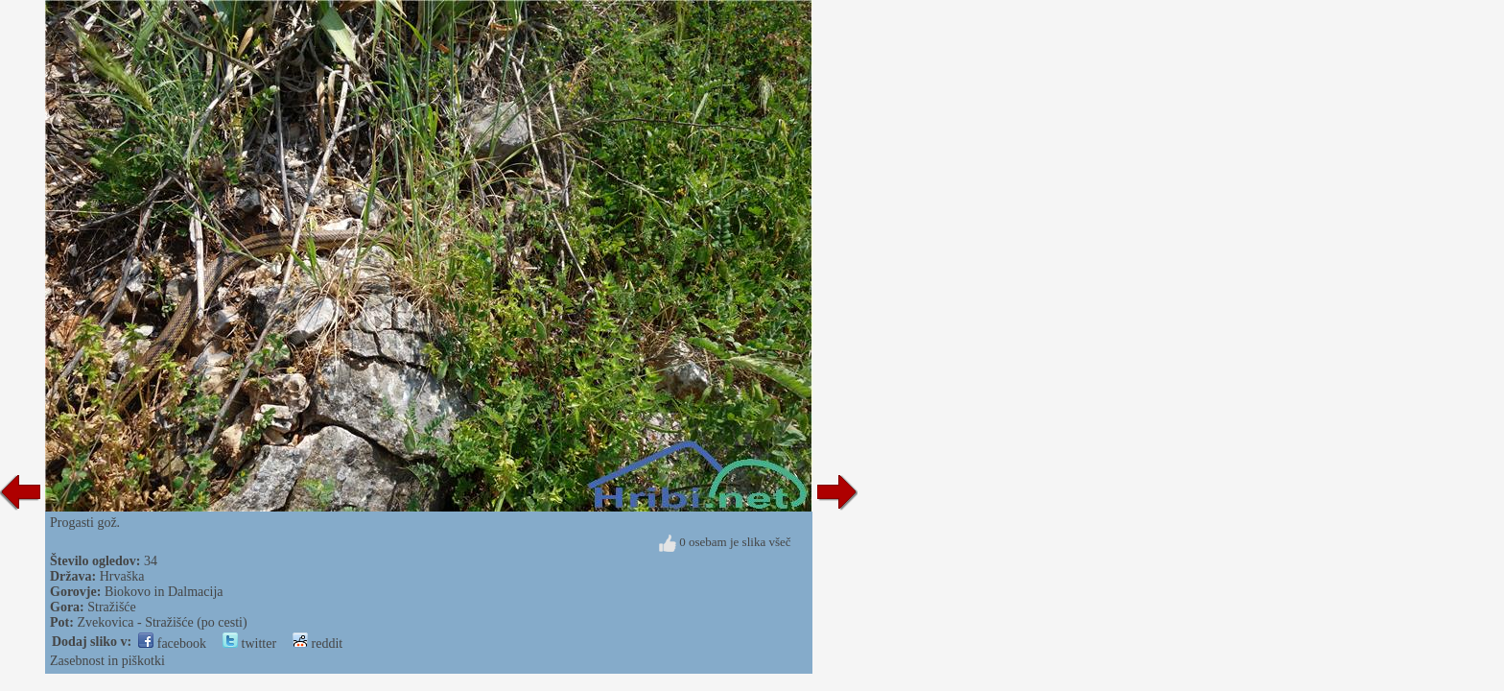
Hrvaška (122, 576)
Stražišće (111, 607)
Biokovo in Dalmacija (164, 591)
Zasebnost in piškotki (107, 661)
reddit (317, 643)
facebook (172, 643)
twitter (249, 643)
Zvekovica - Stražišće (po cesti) (162, 622)
